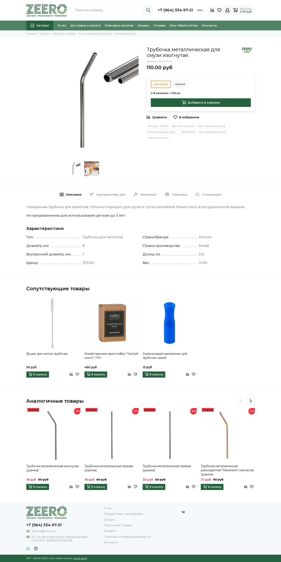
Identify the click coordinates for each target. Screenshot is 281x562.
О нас (62, 25)
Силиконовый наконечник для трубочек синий (165, 356)
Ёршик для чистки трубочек (47, 354)
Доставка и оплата (85, 25)
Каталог (39, 25)
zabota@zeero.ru (43, 531)
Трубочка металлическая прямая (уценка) (108, 468)
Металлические (158, 137)
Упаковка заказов (119, 25)
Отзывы (159, 25)
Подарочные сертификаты (123, 514)
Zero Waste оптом (184, 25)
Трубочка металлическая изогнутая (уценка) (52, 468)
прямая (180, 84)
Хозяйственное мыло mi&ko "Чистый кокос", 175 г (111, 356)
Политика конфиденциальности (127, 537)
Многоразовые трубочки (163, 131)
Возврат (110, 531)
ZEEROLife (188, 131)
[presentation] (241, 401)
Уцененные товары (118, 525)
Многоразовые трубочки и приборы (214, 125)
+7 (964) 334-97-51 (175, 10)
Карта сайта (80, 558)
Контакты (209, 25)
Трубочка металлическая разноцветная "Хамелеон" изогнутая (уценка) (227, 470)
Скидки (143, 25)
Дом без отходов (183, 125)
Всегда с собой (158, 125)
